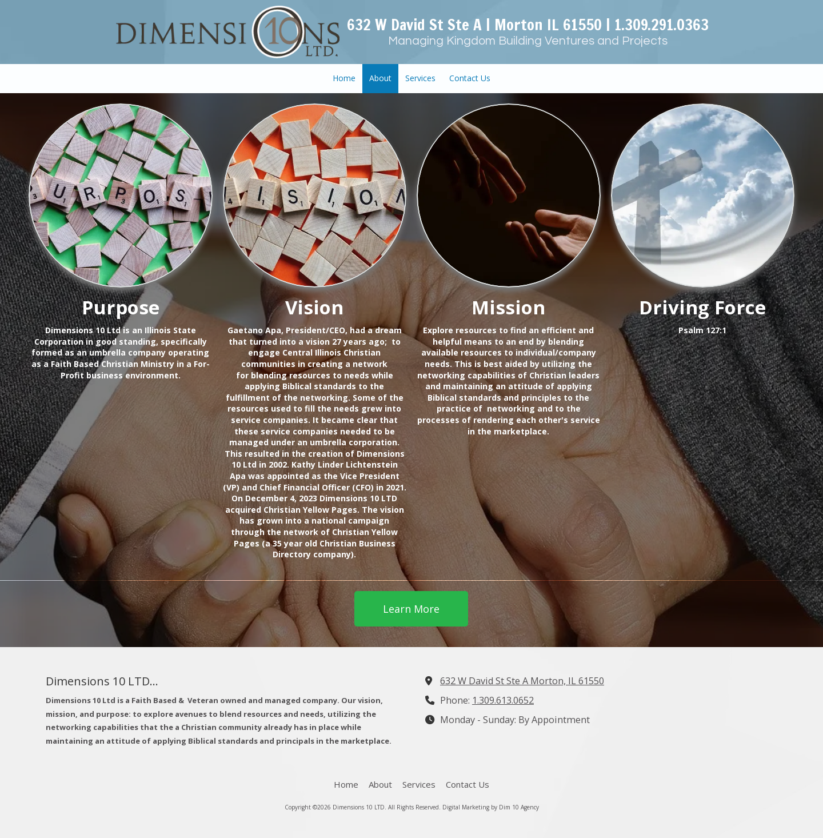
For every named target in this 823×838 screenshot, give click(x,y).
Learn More (411, 609)
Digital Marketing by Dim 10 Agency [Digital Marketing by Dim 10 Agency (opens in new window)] (490, 807)
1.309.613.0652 (503, 700)
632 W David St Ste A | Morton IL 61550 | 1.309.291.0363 (528, 24)
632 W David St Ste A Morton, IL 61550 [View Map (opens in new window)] (522, 681)
